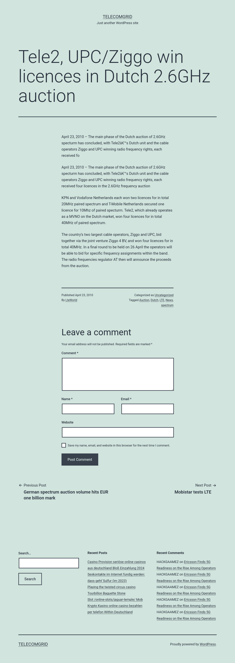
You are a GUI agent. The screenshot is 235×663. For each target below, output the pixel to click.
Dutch (154, 300)
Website (67, 422)
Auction (144, 300)
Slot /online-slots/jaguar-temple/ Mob (115, 599)
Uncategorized (164, 295)
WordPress (208, 644)
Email (126, 399)
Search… (24, 553)
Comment (70, 353)
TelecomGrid (117, 16)
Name (67, 399)
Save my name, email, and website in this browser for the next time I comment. (119, 445)
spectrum (167, 305)
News (169, 300)
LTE (162, 300)
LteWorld (71, 300)
